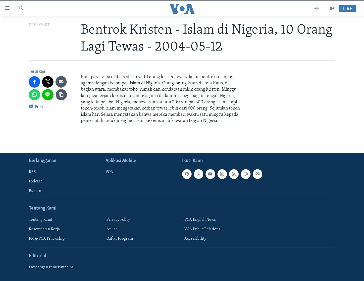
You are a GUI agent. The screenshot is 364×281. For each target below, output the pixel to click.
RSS (32, 172)
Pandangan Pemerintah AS (51, 267)
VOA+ (110, 172)
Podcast (35, 181)
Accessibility (195, 238)
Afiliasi (112, 229)
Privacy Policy (118, 220)
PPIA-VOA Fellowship (47, 238)
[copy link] (61, 95)
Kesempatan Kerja (44, 229)
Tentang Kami (40, 220)
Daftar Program (119, 238)
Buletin (35, 191)
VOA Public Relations (202, 229)
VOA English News (200, 220)
